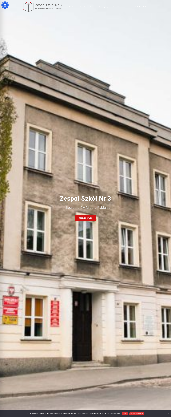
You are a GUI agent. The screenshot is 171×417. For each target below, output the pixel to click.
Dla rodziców (117, 7)
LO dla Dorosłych (140, 7)
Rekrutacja (92, 7)
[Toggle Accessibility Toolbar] (5, 5)
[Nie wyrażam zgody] (168, 414)
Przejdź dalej (85, 218)
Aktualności (72, 7)
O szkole (83, 7)
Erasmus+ (128, 7)
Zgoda (125, 413)
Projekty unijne (104, 7)
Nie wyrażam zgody (136, 413)
